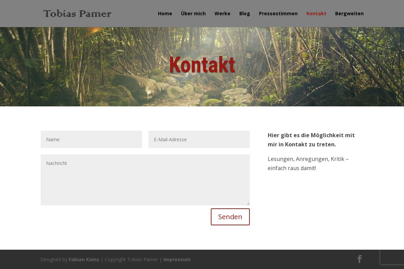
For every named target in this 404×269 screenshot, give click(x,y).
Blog (244, 14)
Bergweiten (349, 14)
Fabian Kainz (84, 259)
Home (165, 14)
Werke (222, 14)
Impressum (177, 259)
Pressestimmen (278, 14)
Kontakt (316, 14)
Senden (230, 216)
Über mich (193, 14)
